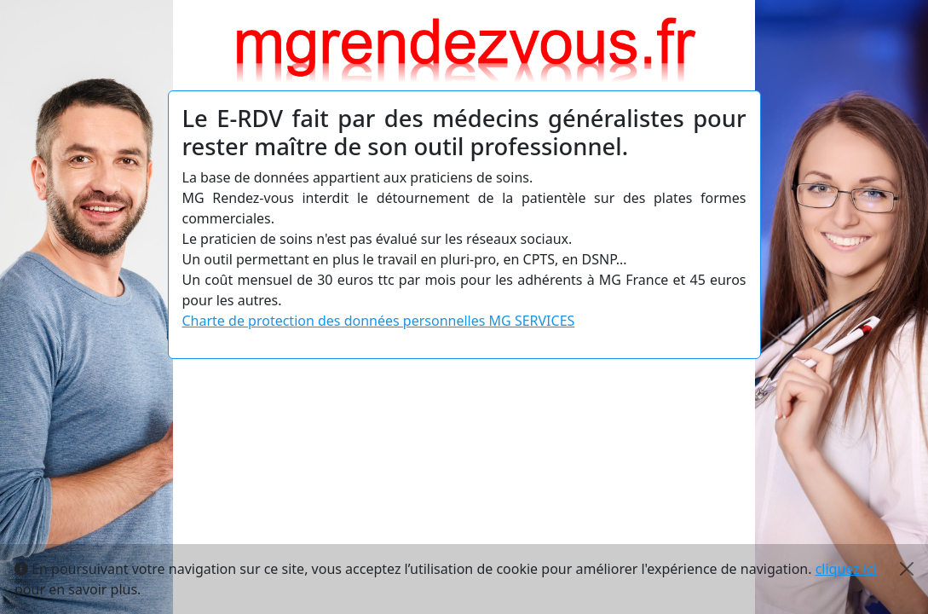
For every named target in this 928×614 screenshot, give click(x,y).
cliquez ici (846, 568)
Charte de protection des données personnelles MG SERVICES (378, 320)
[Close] (906, 569)
